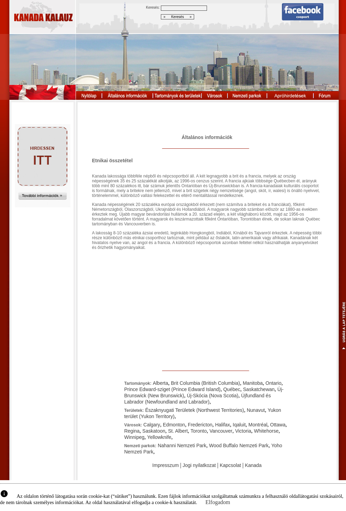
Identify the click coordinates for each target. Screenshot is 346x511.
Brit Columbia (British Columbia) (205, 383)
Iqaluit (239, 424)
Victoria (243, 431)
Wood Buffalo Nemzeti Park (238, 445)
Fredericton (200, 424)
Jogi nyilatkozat (199, 465)
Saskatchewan (259, 389)
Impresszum (165, 465)
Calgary (152, 424)
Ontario (274, 383)
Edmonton (174, 424)
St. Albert (178, 431)
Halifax (222, 424)
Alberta (160, 383)
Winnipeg (134, 437)
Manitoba (253, 383)
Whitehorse (266, 431)
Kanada (253, 465)
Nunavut (256, 410)
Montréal (258, 424)
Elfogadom (218, 502)
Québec (231, 389)
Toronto (199, 431)
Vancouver (220, 431)
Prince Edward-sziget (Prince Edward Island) (172, 389)
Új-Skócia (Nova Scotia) (213, 395)
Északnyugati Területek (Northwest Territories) (194, 410)
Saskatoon (153, 431)
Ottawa (277, 424)
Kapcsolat (230, 465)
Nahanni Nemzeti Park (182, 445)
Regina (131, 431)
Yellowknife (159, 437)
